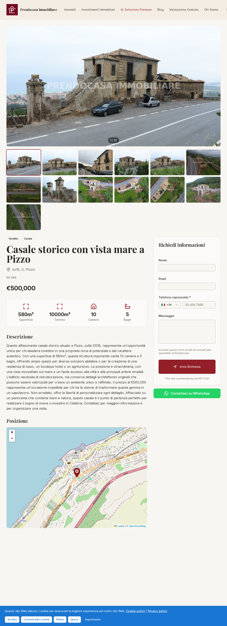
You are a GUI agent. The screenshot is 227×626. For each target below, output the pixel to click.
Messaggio (166, 316)
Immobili (70, 9)
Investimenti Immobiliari (98, 9)
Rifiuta (60, 619)
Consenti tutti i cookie (36, 619)
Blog (160, 9)
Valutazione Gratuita (184, 9)
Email (162, 278)
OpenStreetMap (137, 526)
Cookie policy (135, 611)
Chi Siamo (211, 9)
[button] (77, 473)
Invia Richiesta (187, 366)
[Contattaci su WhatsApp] (187, 393)
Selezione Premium (136, 9)
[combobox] (170, 304)
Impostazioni (92, 619)
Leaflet (119, 526)
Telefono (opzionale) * (175, 297)
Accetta (12, 619)
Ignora (74, 619)
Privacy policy (157, 611)
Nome (163, 260)
